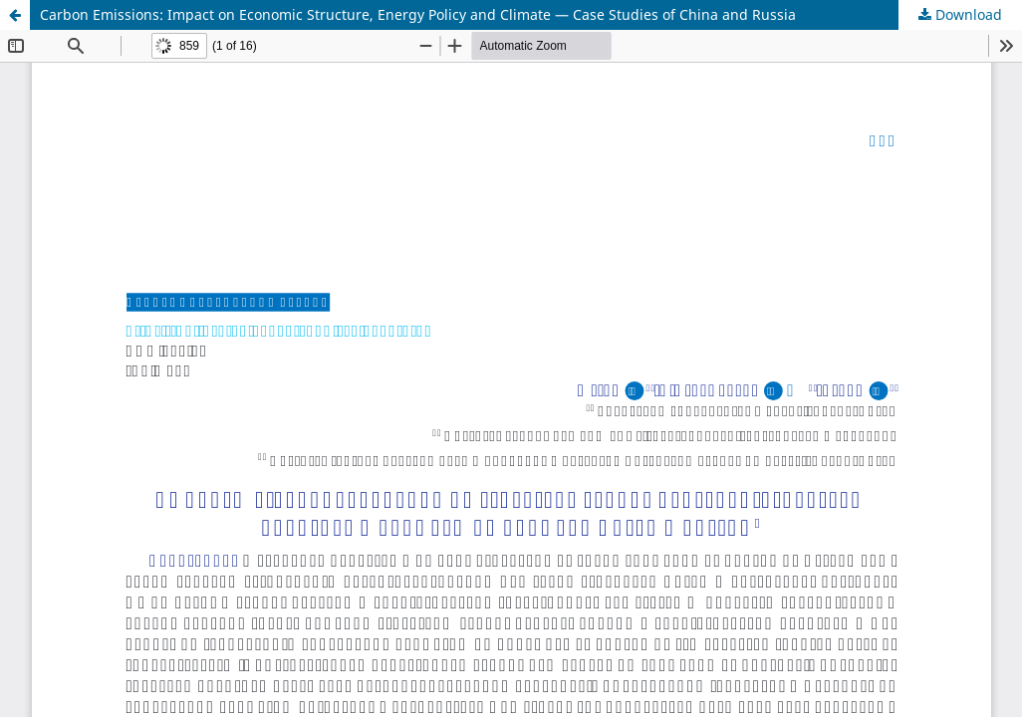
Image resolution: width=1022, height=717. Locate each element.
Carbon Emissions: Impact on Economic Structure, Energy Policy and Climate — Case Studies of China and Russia (418, 14)
